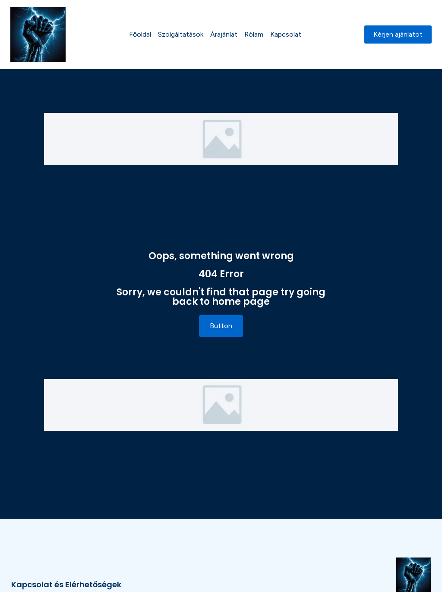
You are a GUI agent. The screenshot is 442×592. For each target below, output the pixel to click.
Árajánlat (223, 34)
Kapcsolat (285, 34)
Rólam (253, 34)
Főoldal (140, 34)
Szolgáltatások (180, 34)
